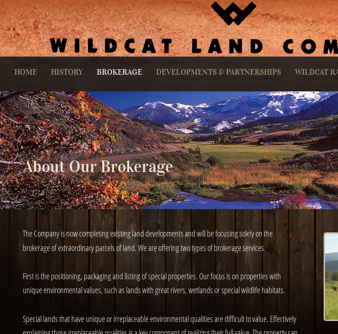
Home (25, 72)
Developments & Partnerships (218, 72)
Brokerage (119, 72)
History (67, 72)
